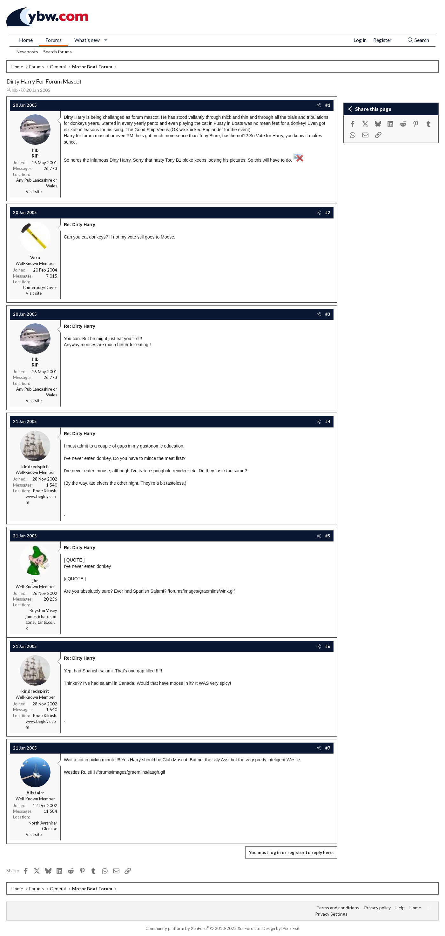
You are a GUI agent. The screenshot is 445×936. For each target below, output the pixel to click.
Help (400, 907)
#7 (327, 748)
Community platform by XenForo (203, 928)
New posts (27, 51)
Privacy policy (377, 907)
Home (26, 40)
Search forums (57, 51)
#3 (327, 314)
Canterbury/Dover (40, 287)
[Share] (318, 105)
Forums (53, 40)
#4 (327, 421)
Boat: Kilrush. (45, 490)
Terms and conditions (337, 907)
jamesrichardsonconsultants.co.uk (41, 622)
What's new (87, 40)
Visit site (34, 191)
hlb (15, 90)
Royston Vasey (43, 610)
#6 (327, 646)
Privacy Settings (331, 914)
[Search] (418, 40)
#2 (327, 212)
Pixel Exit (291, 928)
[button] (106, 40)
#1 (327, 105)
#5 (327, 535)
